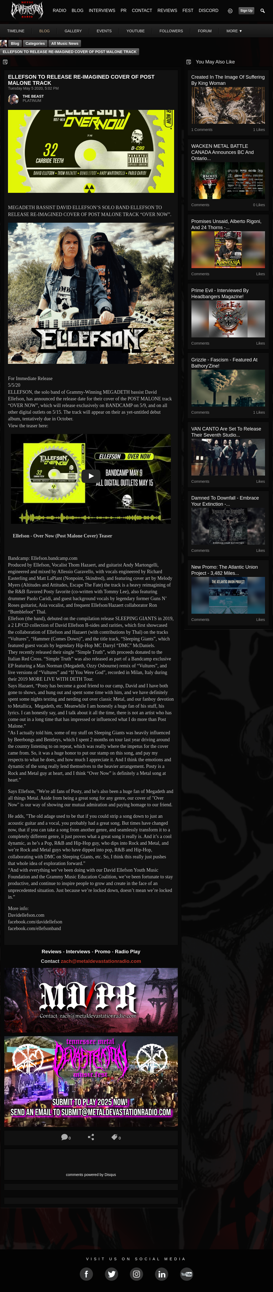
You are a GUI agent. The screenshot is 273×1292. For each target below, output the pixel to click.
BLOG (77, 10)
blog (44, 31)
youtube (136, 31)
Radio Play (127, 951)
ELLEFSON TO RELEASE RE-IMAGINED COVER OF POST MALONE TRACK (69, 52)
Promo (103, 951)
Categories (35, 43)
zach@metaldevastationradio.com (101, 961)
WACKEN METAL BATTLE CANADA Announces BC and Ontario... (222, 152)
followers (171, 31)
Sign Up (246, 11)
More (235, 31)
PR (123, 10)
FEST (188, 10)
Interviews (78, 951)
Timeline (16, 31)
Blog (15, 43)
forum (204, 31)
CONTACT (142, 10)
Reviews (52, 951)
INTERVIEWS (102, 10)
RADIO (59, 10)
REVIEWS (167, 10)
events (104, 31)
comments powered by (91, 1175)
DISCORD (208, 10)
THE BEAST (33, 96)
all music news (64, 43)
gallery (73, 31)
